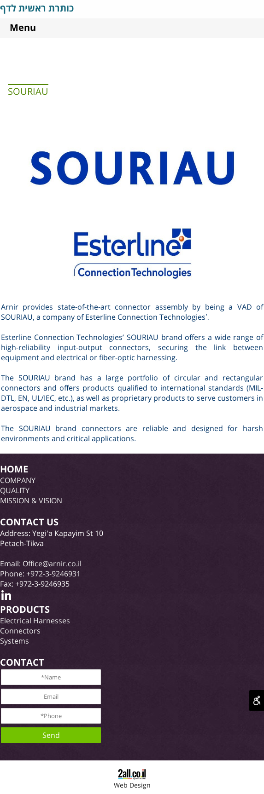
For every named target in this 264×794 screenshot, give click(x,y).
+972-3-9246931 (53, 574)
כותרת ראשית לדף (37, 8)
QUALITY (14, 490)
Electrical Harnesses (35, 621)
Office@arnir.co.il (52, 563)
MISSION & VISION (31, 500)
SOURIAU (28, 91)
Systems (14, 641)
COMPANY (17, 480)
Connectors (20, 631)
